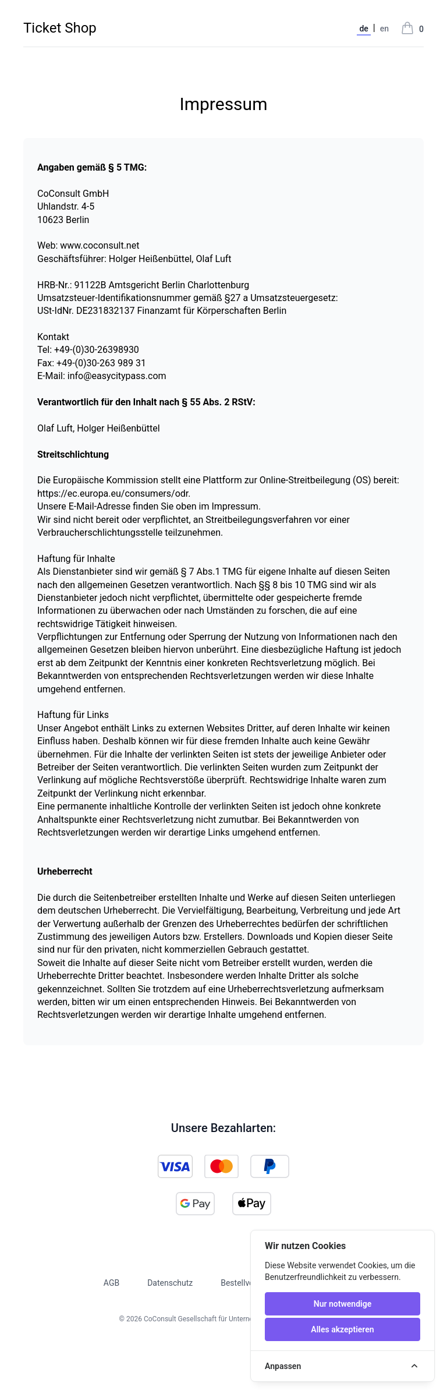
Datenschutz (170, 1283)
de (363, 28)
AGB (111, 1283)
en (384, 28)
